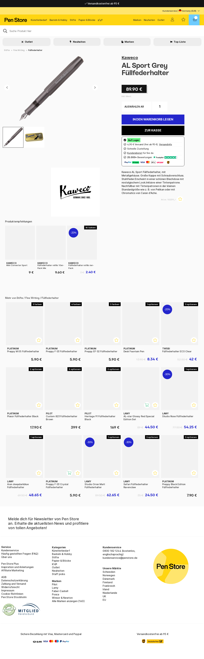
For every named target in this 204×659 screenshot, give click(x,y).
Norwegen (109, 575)
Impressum (7, 590)
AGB (3, 577)
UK (104, 596)
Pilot (54, 584)
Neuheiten (149, 20)
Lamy (55, 587)
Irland (106, 589)
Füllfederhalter (35, 50)
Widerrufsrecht (10, 587)
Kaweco (130, 57)
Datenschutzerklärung (14, 580)
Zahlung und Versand (13, 583)
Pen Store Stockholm (14, 597)
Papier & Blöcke (87, 20)
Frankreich (109, 585)
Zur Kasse (153, 130)
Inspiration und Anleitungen (17, 567)
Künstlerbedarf (39, 20)
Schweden (109, 571)
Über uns (6, 557)
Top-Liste (179, 41)
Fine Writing (19, 50)
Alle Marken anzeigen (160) (68, 601)
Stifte (73, 20)
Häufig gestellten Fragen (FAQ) (19, 553)
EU (104, 599)
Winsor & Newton (62, 597)
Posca (55, 594)
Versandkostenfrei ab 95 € (102, 3)
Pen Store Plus (10, 563)
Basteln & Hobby (58, 20)
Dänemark (109, 578)
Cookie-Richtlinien (12, 593)
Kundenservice (170, 11)
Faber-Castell (60, 591)
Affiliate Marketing (12, 570)
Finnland (108, 582)
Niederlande (110, 592)
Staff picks (58, 574)
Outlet (160, 20)
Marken (137, 20)
